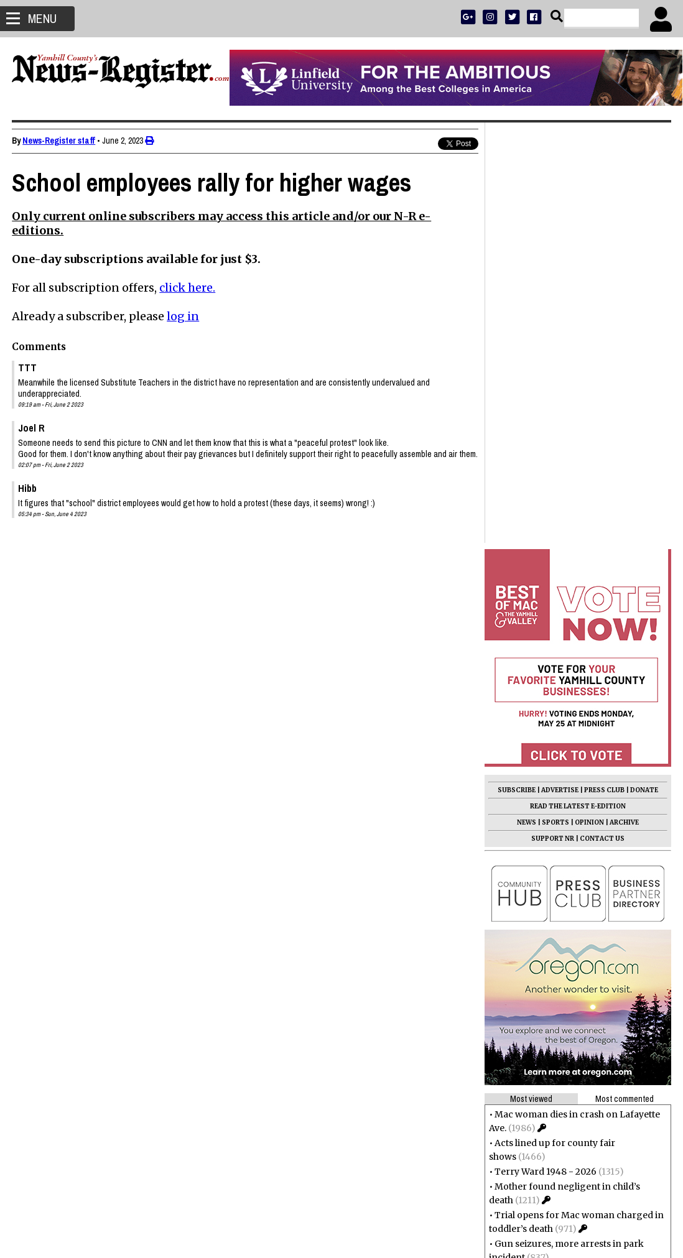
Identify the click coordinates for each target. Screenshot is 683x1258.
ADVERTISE (559, 370)
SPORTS (555, 402)
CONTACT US (601, 418)
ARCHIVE (623, 402)
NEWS (526, 402)
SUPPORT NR (552, 418)
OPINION (588, 402)
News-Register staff (59, 140)
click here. (188, 287)
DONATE (643, 370)
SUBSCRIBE (516, 370)
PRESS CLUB (603, 370)
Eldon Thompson (531, 937)
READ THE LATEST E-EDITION (577, 386)
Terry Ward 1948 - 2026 (545, 751)
